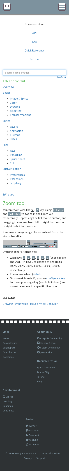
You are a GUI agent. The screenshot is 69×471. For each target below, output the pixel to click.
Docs (40, 372)
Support (40, 458)
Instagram (32, 444)
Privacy (28, 458)
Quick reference (46, 367)
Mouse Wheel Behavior (44, 303)
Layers (14, 126)
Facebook (32, 435)
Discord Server (46, 343)
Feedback (61, 77)
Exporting (16, 155)
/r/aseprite (44, 352)
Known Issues (10, 343)
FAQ (34, 41)
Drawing (15, 106)
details (37, 274)
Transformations (20, 115)
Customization (12, 169)
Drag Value (21, 303)
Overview (8, 86)
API (34, 33)
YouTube (32, 439)
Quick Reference (35, 50)
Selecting (16, 110)
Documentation (34, 24)
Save (12, 150)
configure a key (55, 278)
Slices (13, 139)
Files (5, 145)
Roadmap (8, 406)
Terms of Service (50, 453)
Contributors (9, 352)
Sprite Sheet (17, 159)
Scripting (15, 183)
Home (6, 338)
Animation (16, 131)
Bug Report (9, 347)
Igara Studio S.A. (28, 453)
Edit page (8, 194)
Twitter (31, 425)
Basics (6, 92)
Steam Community (48, 347)
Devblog (7, 401)
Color (13, 102)
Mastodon (32, 430)
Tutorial (34, 59)
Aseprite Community (49, 338)
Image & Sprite (19, 98)
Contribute (8, 410)
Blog (39, 381)
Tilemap (15, 134)
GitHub (8, 396)
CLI (12, 163)
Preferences (17, 174)
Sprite (6, 121)
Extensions (17, 179)
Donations (8, 357)
